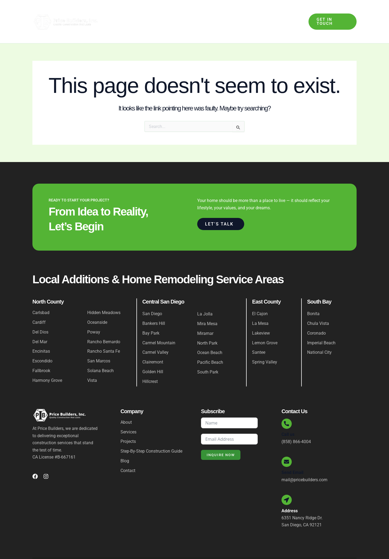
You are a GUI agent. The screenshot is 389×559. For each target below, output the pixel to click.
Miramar (205, 316)
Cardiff (39, 305)
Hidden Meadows (103, 295)
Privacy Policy (343, 549)
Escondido (42, 344)
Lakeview (261, 316)
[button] (332, 13)
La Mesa (260, 306)
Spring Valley (264, 345)
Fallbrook (41, 354)
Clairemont (152, 345)
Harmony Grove (47, 363)
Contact (290, 13)
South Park (207, 355)
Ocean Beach (209, 336)
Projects (251, 13)
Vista (92, 363)
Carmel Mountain (158, 326)
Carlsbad (40, 295)
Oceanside (97, 305)
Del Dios (40, 315)
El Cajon (260, 296)
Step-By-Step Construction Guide (205, 13)
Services (157, 13)
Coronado (316, 316)
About (134, 13)
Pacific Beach (210, 345)
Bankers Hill (153, 306)
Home (117, 13)
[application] (165, 13)
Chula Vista (318, 306)
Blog (271, 13)
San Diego (152, 296)
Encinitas (41, 334)
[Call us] (286, 407)
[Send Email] (286, 446)
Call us (287, 418)
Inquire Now (221, 438)
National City (319, 335)
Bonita (313, 296)
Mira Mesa (207, 306)
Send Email (292, 457)
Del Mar (39, 325)
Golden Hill (152, 355)
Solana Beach (100, 354)
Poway (93, 315)
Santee (258, 335)
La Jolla (205, 297)
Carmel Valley (155, 335)
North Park (207, 326)
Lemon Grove (264, 326)
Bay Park (150, 316)
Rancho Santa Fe (103, 334)
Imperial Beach (321, 326)
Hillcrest (150, 365)
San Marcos (98, 344)
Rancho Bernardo (103, 325)
